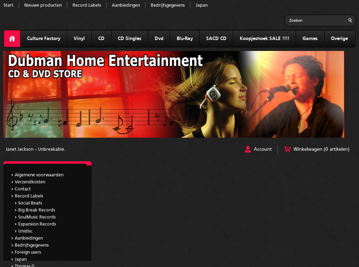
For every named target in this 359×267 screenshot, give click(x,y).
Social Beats (30, 203)
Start (8, 5)
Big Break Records (36, 210)
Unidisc (25, 231)
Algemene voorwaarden (39, 175)
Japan (202, 5)
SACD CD (216, 38)
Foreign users (28, 252)
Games (310, 38)
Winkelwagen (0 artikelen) (321, 149)
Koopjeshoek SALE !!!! (264, 38)
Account (263, 149)
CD (101, 38)
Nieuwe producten (43, 5)
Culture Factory (43, 38)
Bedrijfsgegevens (168, 5)
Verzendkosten (30, 182)
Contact (23, 189)
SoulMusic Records (37, 217)
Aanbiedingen (126, 5)
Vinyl (79, 38)
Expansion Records (37, 224)
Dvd (159, 38)
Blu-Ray (185, 38)
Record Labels (87, 5)
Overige (339, 38)
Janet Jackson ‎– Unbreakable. (35, 149)
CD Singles (129, 38)
